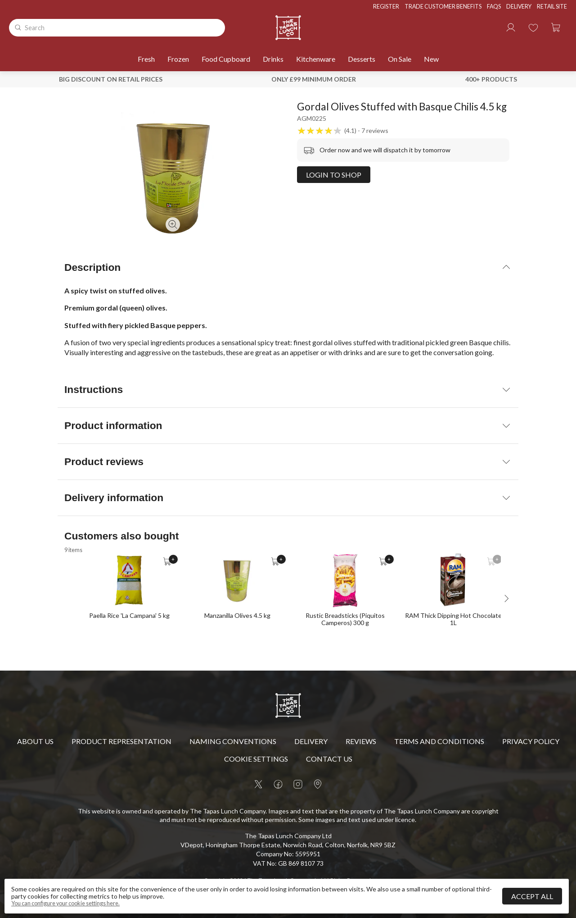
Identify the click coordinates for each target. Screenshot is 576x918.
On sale (399, 59)
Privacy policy (530, 741)
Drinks (273, 59)
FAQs (494, 6)
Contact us (329, 758)
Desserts (361, 59)
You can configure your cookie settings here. (65, 903)
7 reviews (374, 130)
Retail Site (552, 6)
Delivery (518, 6)
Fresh (146, 59)
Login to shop (333, 174)
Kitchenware (315, 59)
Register (386, 6)
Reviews (361, 741)
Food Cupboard (226, 59)
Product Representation (121, 741)
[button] (555, 27)
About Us (35, 741)
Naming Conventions (232, 741)
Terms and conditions (439, 741)
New (431, 59)
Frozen (178, 59)
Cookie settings (256, 758)
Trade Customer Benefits (443, 6)
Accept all (532, 896)
